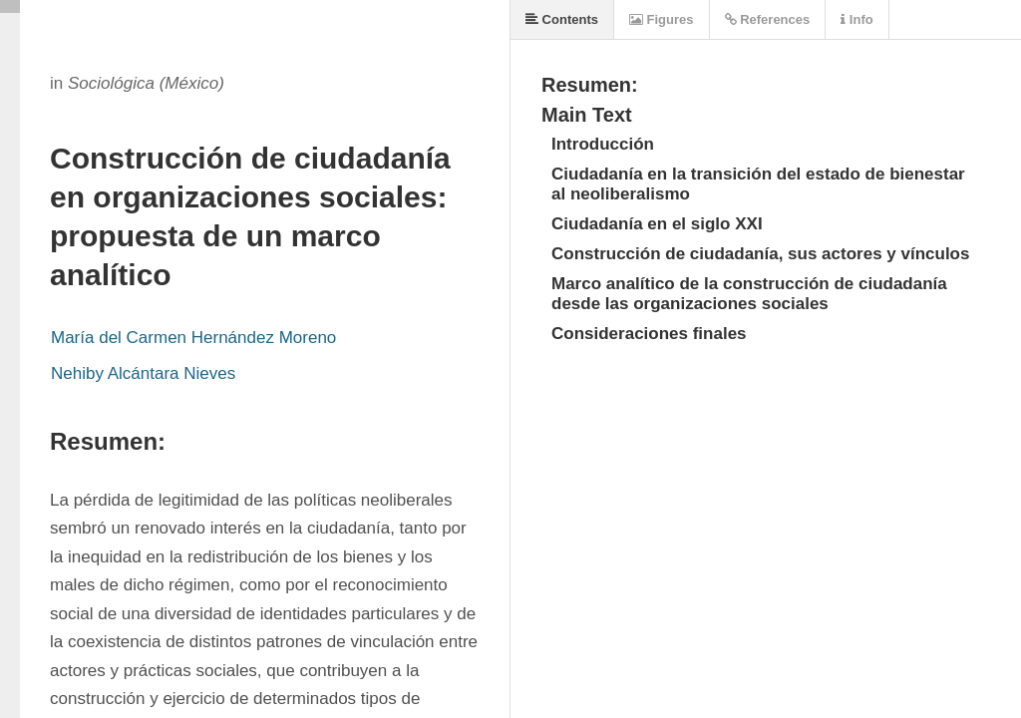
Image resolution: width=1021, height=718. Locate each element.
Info (856, 19)
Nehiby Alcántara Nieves (143, 373)
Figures (661, 19)
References (768, 19)
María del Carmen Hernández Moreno (193, 337)
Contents (561, 19)
